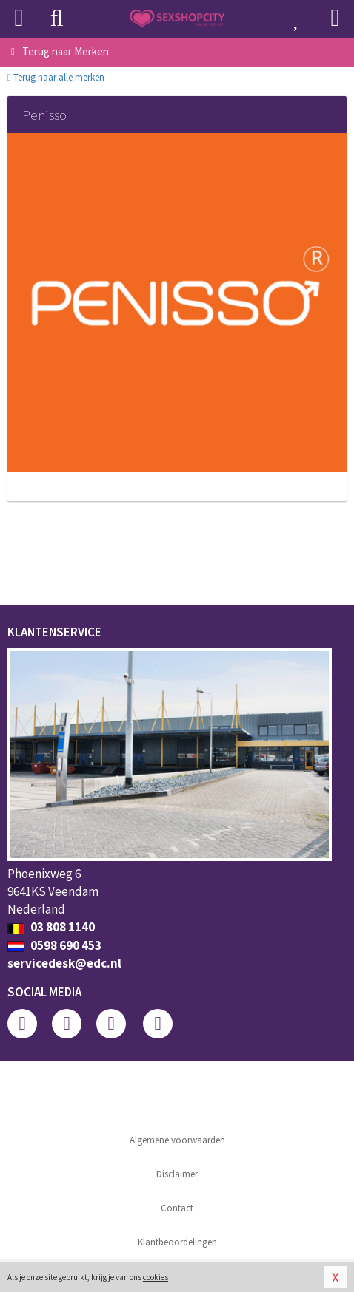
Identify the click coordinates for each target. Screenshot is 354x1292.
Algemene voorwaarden (177, 1140)
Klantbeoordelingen (177, 1242)
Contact (177, 1208)
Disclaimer (177, 1174)
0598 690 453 (54, 945)
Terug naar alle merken (55, 77)
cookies (155, 1277)
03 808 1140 (51, 927)
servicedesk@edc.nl (64, 963)
